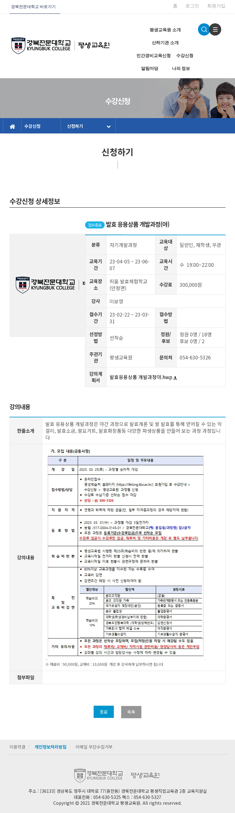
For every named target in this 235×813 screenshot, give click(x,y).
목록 (131, 712)
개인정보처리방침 (50, 747)
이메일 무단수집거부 (94, 747)
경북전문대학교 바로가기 (33, 6)
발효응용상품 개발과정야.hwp (143, 377)
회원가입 (216, 5)
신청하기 (89, 126)
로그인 (192, 5)
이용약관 (17, 747)
